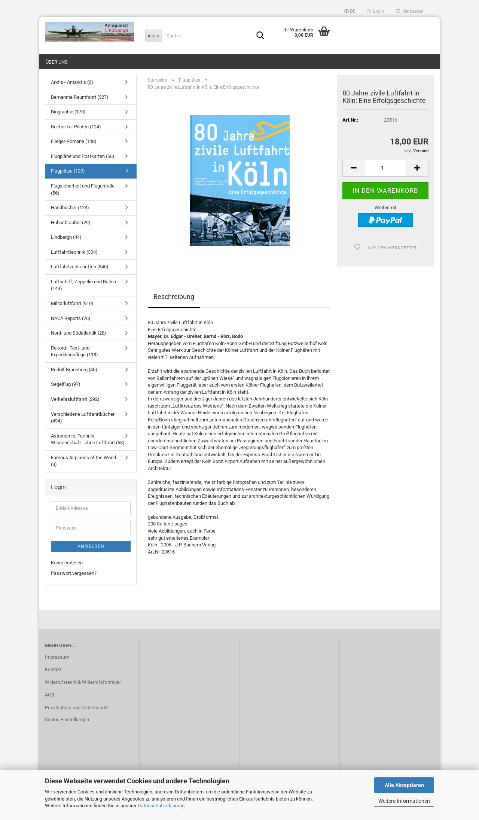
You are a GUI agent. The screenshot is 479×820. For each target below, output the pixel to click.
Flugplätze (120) (68, 171)
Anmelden (90, 546)
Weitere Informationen (404, 801)
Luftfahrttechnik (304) (74, 252)
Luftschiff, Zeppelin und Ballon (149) (83, 285)
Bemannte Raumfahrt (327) (80, 97)
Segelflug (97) (65, 384)
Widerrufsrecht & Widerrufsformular (83, 682)
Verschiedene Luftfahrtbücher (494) (83, 417)
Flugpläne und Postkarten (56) (83, 156)
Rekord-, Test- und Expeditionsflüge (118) (74, 351)
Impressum (57, 657)
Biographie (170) (68, 112)
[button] (350, 11)
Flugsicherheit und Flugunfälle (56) (83, 189)
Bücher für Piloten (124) (76, 126)
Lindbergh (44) (66, 237)
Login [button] (375, 11)
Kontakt (53, 669)
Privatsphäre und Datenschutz (77, 707)
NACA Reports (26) (71, 318)
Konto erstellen (67, 563)
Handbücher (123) (70, 207)
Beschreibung (173, 297)
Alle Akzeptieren (404, 785)
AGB (49, 695)
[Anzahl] (385, 168)
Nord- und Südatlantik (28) (78, 333)
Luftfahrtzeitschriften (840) (80, 266)
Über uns (57, 62)
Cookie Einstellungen (67, 719)
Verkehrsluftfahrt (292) (75, 399)
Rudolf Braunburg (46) (74, 369)
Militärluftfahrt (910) (72, 303)
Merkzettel (409, 11)
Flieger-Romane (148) (74, 141)
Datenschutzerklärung (161, 805)
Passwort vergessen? (74, 573)
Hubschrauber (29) (71, 222)
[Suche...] (153, 35)
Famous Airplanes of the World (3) (83, 461)
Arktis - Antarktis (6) (72, 82)
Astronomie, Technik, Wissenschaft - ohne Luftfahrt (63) (88, 439)
